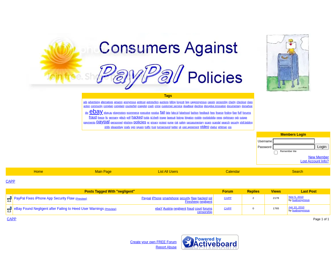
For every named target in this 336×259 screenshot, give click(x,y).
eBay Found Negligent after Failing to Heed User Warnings (59, 209)
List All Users (168, 172)
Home (38, 172)
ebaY (159, 208)
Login (322, 147)
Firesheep (192, 201)
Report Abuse (166, 247)
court (198, 208)
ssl (210, 198)
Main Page (103, 172)
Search (297, 172)
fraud (190, 208)
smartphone (171, 198)
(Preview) (81, 198)
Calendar (233, 172)
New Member (318, 157)
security (185, 198)
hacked (203, 198)
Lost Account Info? (314, 161)
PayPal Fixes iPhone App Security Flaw (44, 198)
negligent (206, 201)
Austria (168, 208)
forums (207, 208)
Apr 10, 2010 (296, 207)
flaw (194, 198)
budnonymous (301, 200)
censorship (204, 212)
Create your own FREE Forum (153, 242)
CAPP (10, 181)
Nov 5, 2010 (296, 196)
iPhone (157, 198)
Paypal (146, 198)
